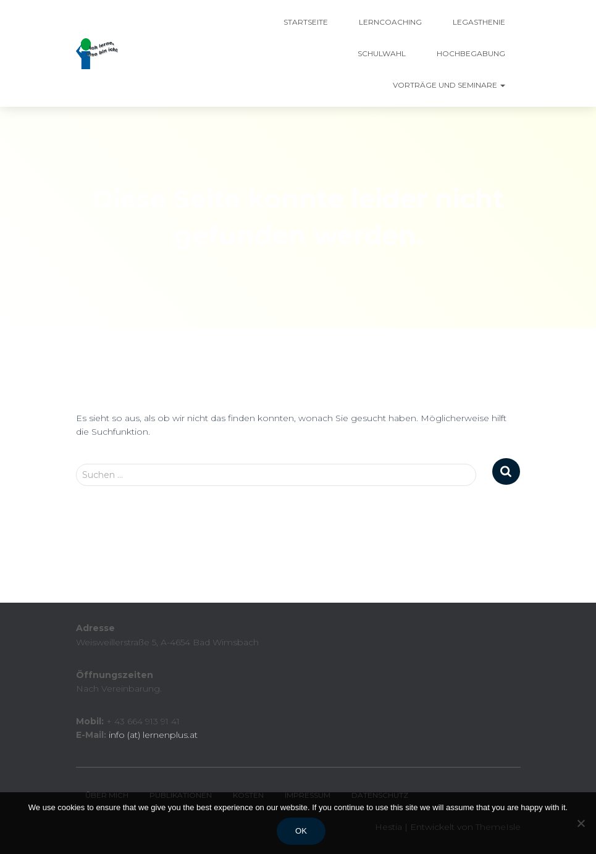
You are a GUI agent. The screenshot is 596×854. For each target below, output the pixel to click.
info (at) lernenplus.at (153, 734)
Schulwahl (382, 53)
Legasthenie (479, 22)
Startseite (305, 22)
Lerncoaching (390, 22)
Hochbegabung (471, 53)
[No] (580, 823)
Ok (301, 830)
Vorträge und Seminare (449, 85)
